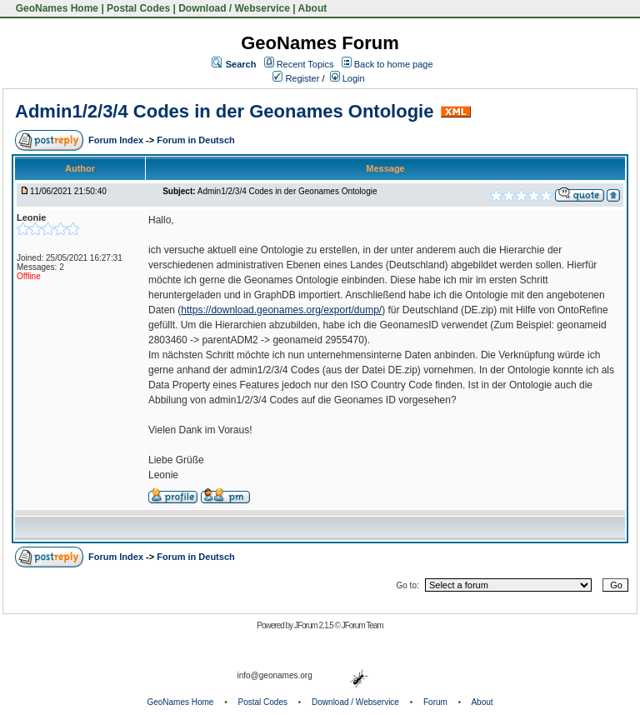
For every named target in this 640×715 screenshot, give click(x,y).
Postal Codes (138, 8)
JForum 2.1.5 (314, 625)
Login (347, 78)
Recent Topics (305, 64)
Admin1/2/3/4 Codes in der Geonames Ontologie (224, 111)
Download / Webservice (234, 8)
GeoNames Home (55, 8)
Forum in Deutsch (196, 140)
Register (295, 78)
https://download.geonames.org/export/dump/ (281, 310)
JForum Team (362, 625)
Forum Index (117, 140)
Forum (435, 702)
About (313, 8)
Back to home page (393, 64)
